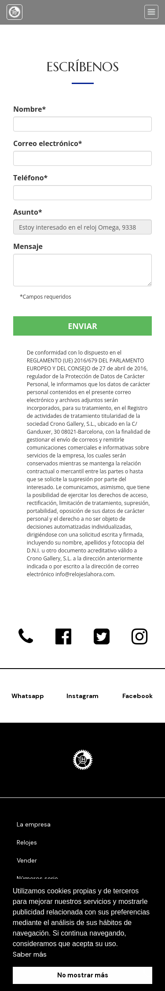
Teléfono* (30, 178)
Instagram (82, 696)
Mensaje (28, 246)
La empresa (34, 824)
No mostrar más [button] (82, 975)
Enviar (82, 326)
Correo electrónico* (47, 143)
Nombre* (29, 109)
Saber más (30, 954)
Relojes (27, 842)
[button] (121, 944)
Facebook (137, 696)
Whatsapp (27, 696)
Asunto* (27, 212)
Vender (27, 860)
